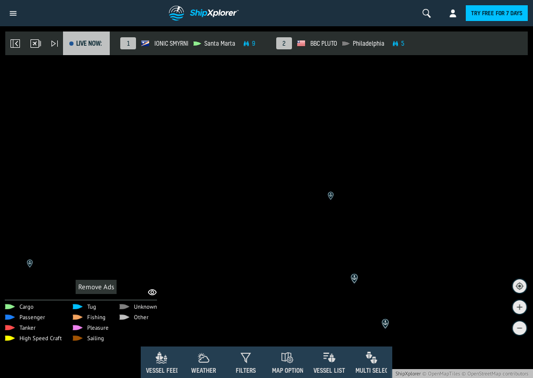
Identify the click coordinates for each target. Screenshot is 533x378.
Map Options (289, 370)
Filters (246, 370)
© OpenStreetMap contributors (495, 373)
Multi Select (374, 370)
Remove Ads (96, 286)
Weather (203, 370)
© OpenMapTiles (441, 373)
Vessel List (329, 370)
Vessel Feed (163, 370)
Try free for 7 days (496, 13)
